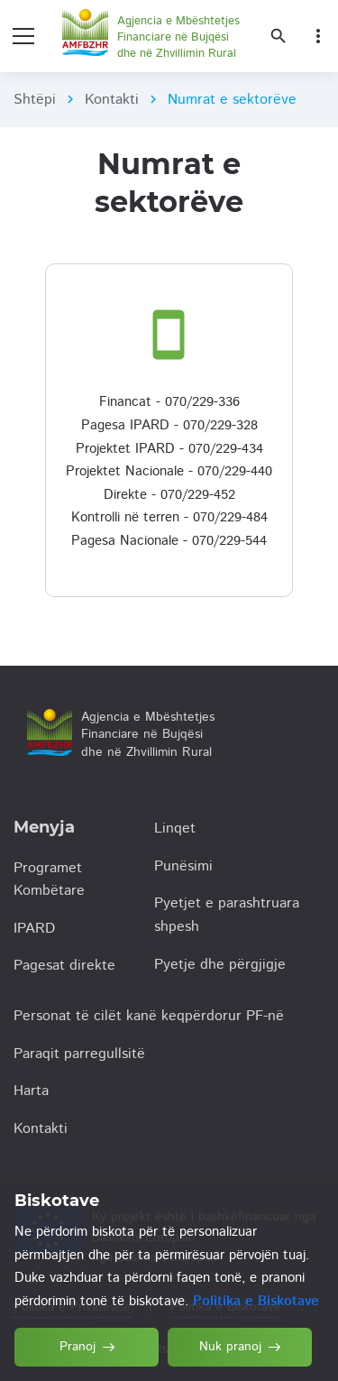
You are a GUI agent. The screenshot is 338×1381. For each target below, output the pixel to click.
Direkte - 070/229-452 (169, 494)
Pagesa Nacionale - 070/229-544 (169, 540)
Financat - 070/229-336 (169, 401)
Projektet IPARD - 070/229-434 (169, 448)
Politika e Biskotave (256, 1301)
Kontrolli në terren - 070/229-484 (169, 517)
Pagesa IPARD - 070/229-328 (169, 425)
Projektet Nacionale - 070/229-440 (169, 471)
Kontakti (112, 99)
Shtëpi (35, 99)
